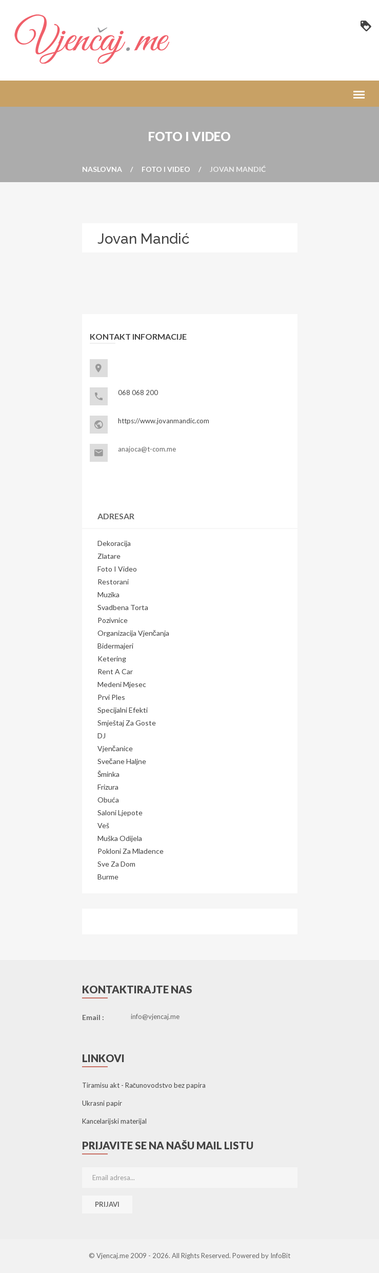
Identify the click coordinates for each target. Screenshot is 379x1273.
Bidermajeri (115, 645)
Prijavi (107, 1204)
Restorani (113, 581)
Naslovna (102, 169)
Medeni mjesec (121, 684)
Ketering (111, 658)
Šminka (108, 774)
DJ (101, 735)
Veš (103, 825)
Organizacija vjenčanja (133, 633)
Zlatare (109, 556)
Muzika (108, 594)
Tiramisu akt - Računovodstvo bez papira (144, 1085)
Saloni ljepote (120, 812)
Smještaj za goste (126, 722)
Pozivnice (112, 620)
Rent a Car (115, 671)
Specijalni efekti (122, 710)
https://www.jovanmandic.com (163, 421)
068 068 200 (138, 392)
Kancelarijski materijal (114, 1121)
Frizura (107, 786)
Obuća (108, 799)
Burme (107, 876)
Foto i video (166, 169)
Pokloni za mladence (130, 851)
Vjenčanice (115, 748)
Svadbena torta (122, 607)
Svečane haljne (121, 761)
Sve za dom (116, 863)
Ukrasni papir (102, 1103)
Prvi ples (111, 697)
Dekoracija (114, 543)
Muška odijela (119, 838)
